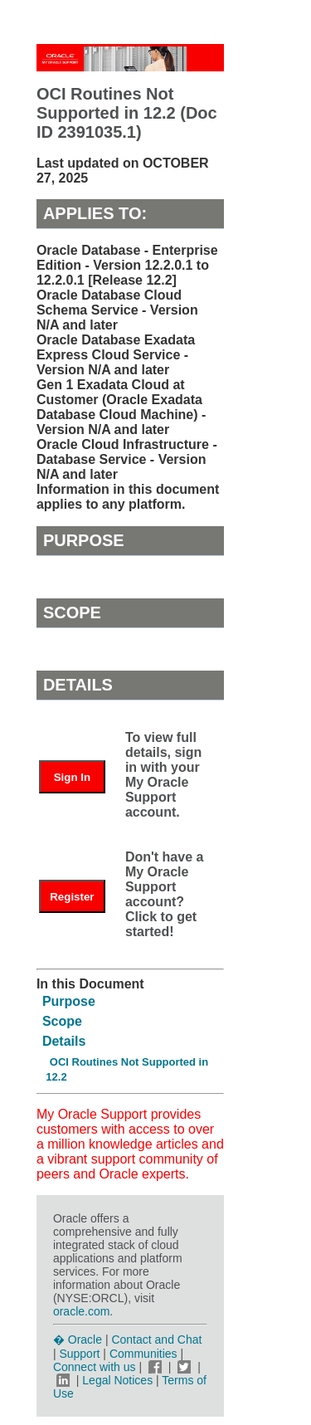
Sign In (72, 777)
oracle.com (81, 1311)
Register (72, 897)
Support (79, 1353)
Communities (143, 1353)
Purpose (68, 1001)
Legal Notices (117, 1380)
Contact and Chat (156, 1339)
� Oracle (77, 1339)
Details (63, 1041)
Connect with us (96, 1367)
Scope (62, 1021)
